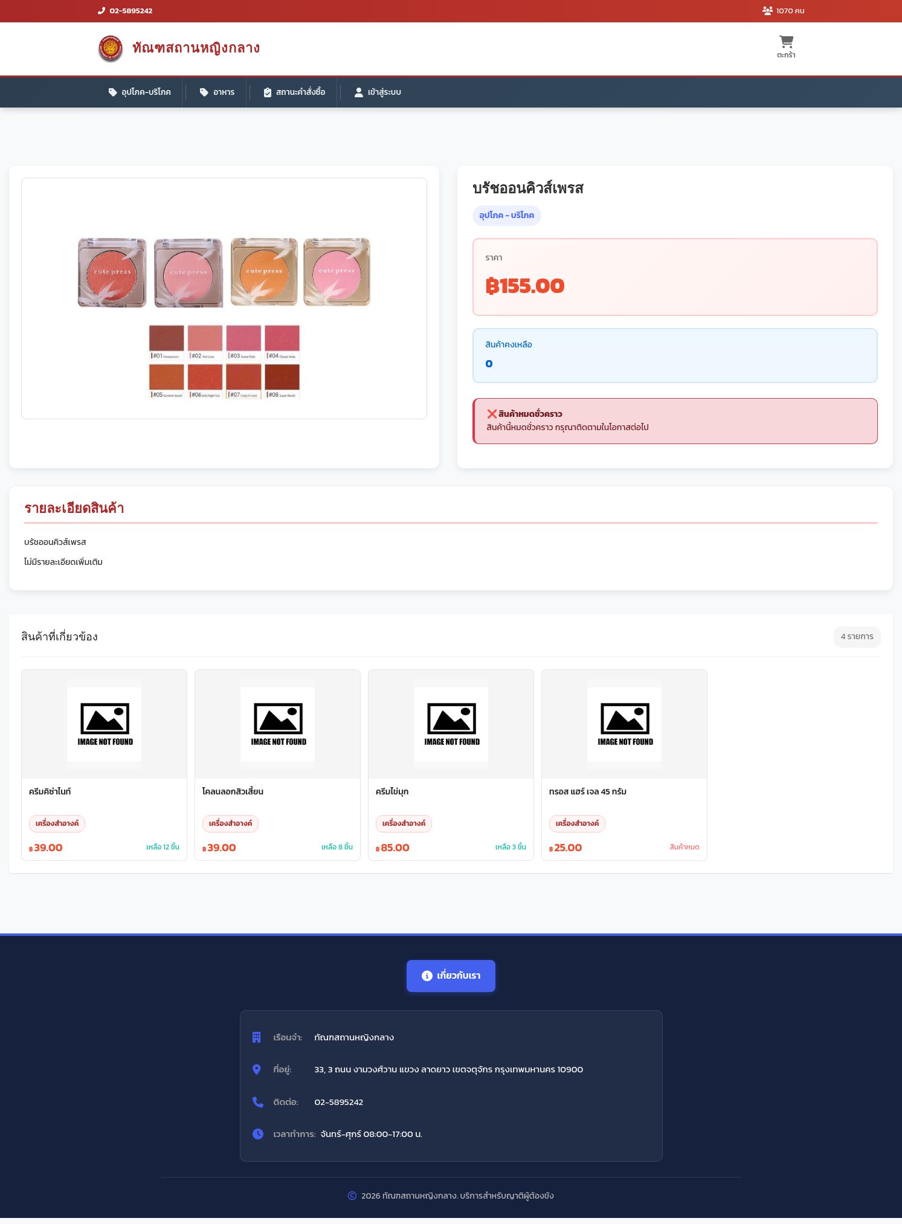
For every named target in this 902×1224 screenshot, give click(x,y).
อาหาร (222, 93)
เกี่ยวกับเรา (451, 981)
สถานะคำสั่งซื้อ (303, 93)
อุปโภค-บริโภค (142, 93)
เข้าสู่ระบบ (390, 93)
